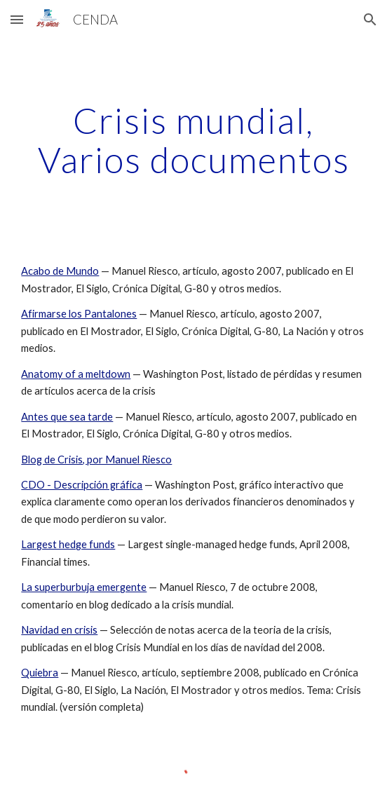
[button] (17, 19)
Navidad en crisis (59, 630)
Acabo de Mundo (60, 271)
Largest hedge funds (68, 544)
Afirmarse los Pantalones (79, 314)
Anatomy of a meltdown (75, 374)
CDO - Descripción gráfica (81, 485)
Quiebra (39, 673)
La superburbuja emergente (84, 587)
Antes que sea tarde (67, 417)
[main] (193, 139)
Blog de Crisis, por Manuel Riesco (96, 459)
